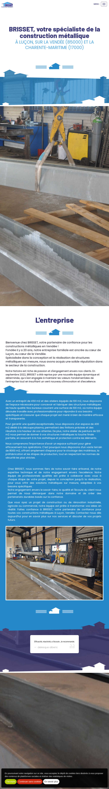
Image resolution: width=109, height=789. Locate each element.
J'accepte (10, 781)
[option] (54, 644)
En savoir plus (51, 781)
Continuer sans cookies (29, 781)
